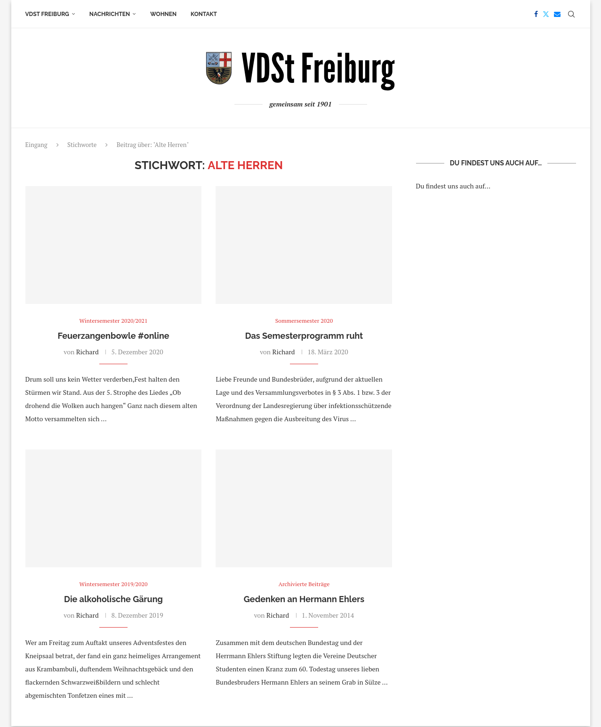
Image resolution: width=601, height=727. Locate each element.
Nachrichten (109, 14)
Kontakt (204, 14)
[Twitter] (546, 14)
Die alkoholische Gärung (113, 600)
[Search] (571, 14)
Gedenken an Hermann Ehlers (304, 600)
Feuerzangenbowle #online (113, 336)
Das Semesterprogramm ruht (304, 336)
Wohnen (163, 14)
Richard (87, 352)
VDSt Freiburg (47, 14)
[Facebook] (536, 14)
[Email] (557, 14)
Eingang (36, 144)
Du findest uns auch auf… (453, 185)
